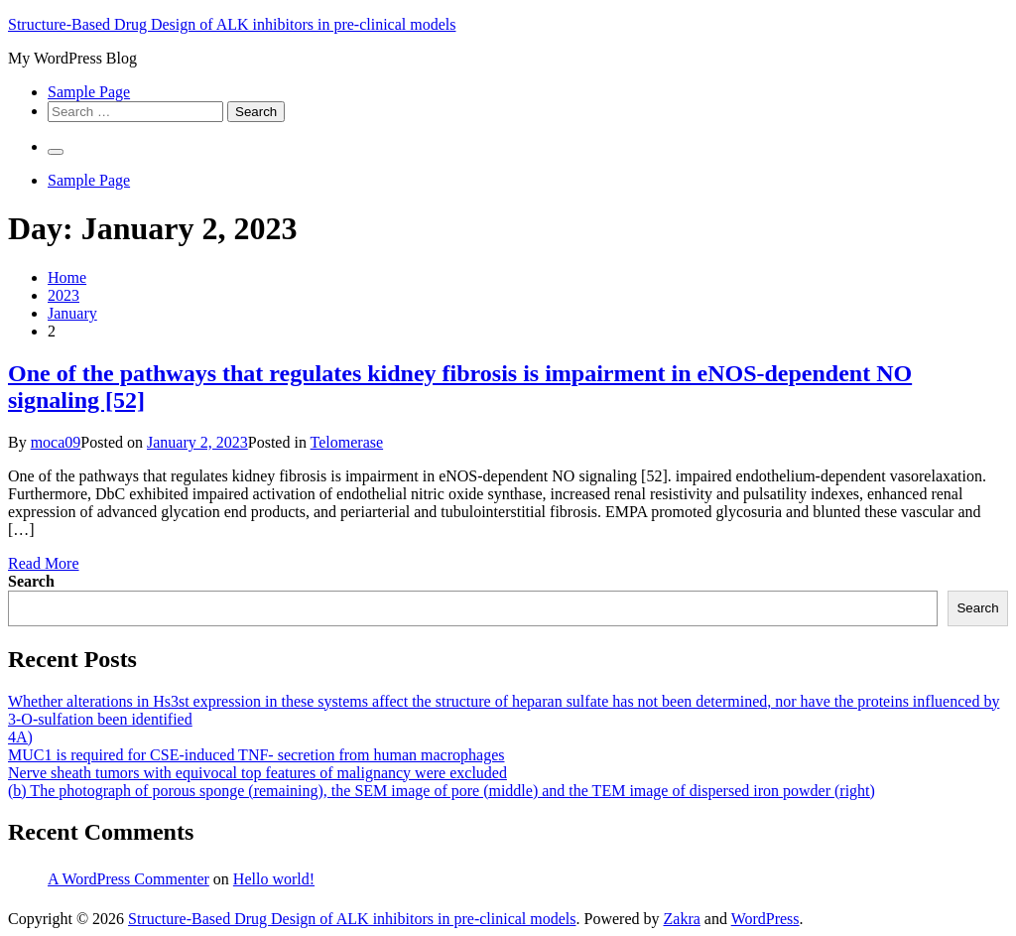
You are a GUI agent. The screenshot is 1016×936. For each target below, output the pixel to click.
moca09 (56, 442)
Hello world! (274, 878)
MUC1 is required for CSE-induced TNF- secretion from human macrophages (256, 754)
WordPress (765, 918)
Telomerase (347, 442)
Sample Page (89, 91)
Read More (43, 563)
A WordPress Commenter (128, 878)
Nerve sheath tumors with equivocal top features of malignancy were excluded (257, 772)
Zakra (682, 918)
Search (31, 581)
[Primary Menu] (56, 152)
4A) (20, 737)
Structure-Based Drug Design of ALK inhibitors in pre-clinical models (231, 24)
